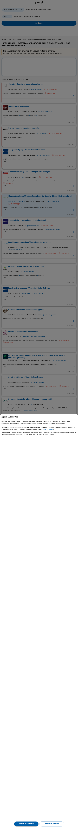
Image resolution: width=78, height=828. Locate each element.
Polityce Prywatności (47, 429)
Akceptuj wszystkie (26, 824)
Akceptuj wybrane (51, 824)
